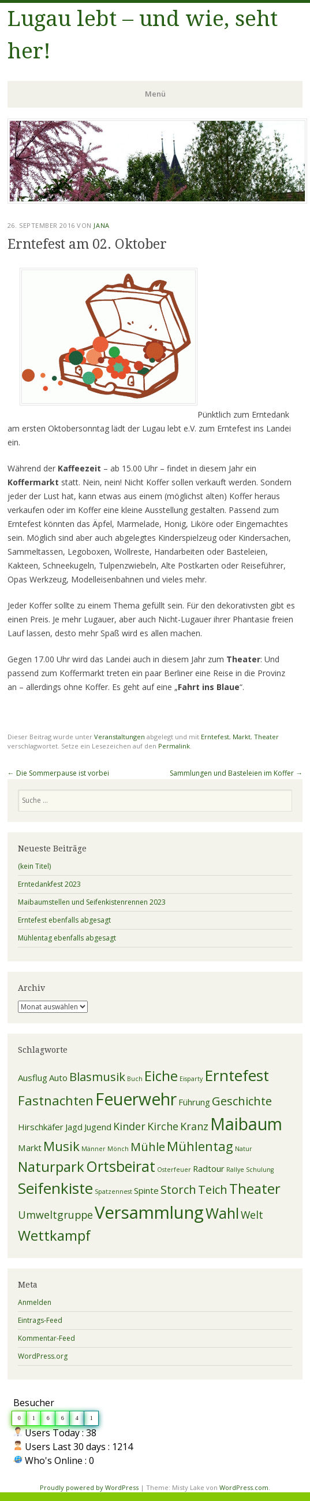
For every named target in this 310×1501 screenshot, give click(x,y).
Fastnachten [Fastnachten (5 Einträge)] (56, 1100)
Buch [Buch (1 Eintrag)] (135, 1079)
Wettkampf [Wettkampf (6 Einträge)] (54, 1235)
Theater (266, 736)
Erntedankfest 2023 (49, 884)
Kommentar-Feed (46, 1338)
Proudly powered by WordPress (89, 1487)
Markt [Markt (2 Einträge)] (30, 1147)
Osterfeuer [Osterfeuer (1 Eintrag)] (174, 1170)
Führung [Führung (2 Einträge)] (194, 1102)
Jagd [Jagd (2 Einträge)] (74, 1127)
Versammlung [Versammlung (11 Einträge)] (149, 1212)
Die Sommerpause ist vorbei (58, 773)
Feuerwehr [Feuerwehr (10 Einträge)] (136, 1099)
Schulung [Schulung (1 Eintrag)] (260, 1170)
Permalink (174, 746)
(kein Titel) (34, 866)
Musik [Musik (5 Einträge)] (61, 1146)
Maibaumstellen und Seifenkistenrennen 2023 (92, 902)
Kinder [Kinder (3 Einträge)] (129, 1126)
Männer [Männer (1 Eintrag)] (93, 1149)
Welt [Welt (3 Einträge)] (252, 1215)
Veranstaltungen (119, 736)
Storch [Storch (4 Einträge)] (178, 1189)
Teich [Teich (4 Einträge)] (212, 1189)
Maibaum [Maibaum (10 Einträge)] (246, 1124)
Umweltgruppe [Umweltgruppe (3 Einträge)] (55, 1215)
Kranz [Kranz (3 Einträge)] (194, 1126)
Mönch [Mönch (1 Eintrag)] (118, 1149)
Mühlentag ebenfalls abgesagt (67, 938)
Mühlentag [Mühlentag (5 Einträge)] (200, 1146)
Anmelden (34, 1302)
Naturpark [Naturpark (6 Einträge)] (51, 1166)
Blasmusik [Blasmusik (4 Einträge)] (97, 1076)
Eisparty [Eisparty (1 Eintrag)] (191, 1079)
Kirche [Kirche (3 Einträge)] (162, 1126)
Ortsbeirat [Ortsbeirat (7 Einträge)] (120, 1166)
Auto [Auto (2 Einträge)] (58, 1077)
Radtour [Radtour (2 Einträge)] (209, 1168)
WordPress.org (43, 1356)
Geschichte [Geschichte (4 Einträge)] (242, 1101)
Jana (101, 225)
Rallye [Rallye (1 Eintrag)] (235, 1170)
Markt (242, 736)
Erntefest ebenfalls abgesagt (64, 920)
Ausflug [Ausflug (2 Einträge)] (32, 1077)
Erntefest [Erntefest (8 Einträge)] (236, 1075)
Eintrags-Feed (40, 1320)
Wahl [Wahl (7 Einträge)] (222, 1213)
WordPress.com (243, 1487)
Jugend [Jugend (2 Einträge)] (97, 1127)
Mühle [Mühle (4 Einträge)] (147, 1146)
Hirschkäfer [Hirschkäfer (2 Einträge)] (41, 1127)
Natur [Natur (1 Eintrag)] (243, 1149)
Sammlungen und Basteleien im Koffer (236, 773)
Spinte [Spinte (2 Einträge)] (146, 1190)
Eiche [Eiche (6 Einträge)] (161, 1076)
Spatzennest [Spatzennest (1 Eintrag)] (113, 1191)
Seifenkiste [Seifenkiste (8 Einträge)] (55, 1188)
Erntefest (215, 736)
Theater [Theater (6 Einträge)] (255, 1188)
